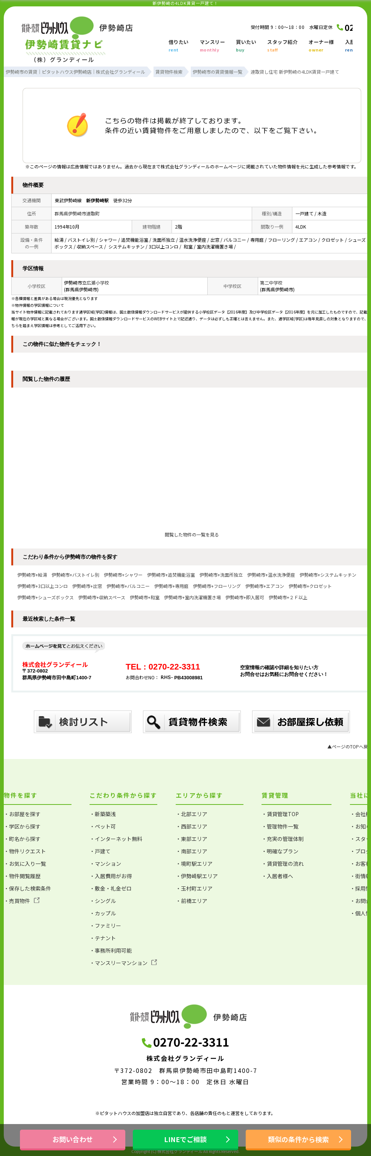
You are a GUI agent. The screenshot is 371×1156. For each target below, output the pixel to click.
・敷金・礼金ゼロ (111, 888)
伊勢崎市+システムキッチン (328, 574)
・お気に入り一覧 (25, 863)
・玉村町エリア (194, 888)
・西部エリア (191, 826)
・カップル (103, 913)
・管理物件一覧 (280, 826)
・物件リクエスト (25, 851)
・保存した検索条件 (27, 888)
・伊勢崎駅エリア (197, 876)
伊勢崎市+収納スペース (101, 597)
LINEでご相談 (185, 1139)
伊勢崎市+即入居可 (244, 597)
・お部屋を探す (22, 814)
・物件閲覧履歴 (22, 876)
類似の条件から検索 (298, 1139)
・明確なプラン (280, 851)
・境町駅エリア (194, 863)
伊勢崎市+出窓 (87, 586)
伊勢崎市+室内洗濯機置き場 (192, 597)
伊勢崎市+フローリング (217, 586)
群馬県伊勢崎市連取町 (77, 213)
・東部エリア (191, 838)
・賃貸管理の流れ (283, 863)
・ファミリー (105, 925)
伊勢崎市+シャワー (123, 574)
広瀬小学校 (98, 282)
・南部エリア (191, 851)
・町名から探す (22, 838)
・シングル (103, 900)
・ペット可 (103, 826)
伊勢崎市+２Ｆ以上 (288, 597)
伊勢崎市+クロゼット (310, 586)
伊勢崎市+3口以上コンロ (42, 586)
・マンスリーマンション (123, 962)
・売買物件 (22, 900)
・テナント (103, 938)
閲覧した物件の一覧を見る (192, 534)
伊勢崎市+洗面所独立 (221, 574)
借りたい (179, 46)
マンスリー (212, 46)
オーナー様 (321, 46)
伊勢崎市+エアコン (264, 586)
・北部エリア (191, 814)
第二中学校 (271, 282)
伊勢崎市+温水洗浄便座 (271, 574)
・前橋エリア (191, 900)
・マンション (105, 863)
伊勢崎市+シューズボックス (45, 597)
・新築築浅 (103, 814)
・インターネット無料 (116, 838)
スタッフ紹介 (282, 46)
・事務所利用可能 (111, 950)
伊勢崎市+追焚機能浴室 (171, 574)
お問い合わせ (72, 1139)
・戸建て (100, 851)
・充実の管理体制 (283, 838)
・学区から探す (22, 826)
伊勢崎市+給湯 (32, 574)
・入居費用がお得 (111, 876)
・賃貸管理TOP (280, 814)
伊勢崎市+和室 (145, 597)
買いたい (246, 46)
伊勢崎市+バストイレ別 (75, 574)
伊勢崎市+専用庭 (171, 586)
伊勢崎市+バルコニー (128, 586)
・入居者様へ (277, 876)
